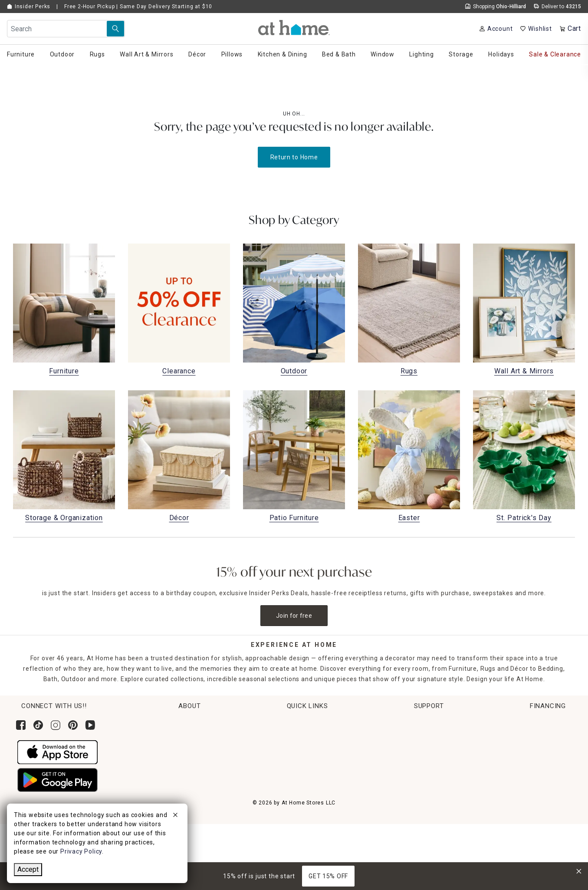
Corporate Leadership (165, 738)
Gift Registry (258, 803)
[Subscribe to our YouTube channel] (90, 725)
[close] (175, 816)
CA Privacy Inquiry (414, 835)
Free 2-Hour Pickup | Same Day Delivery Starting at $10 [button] (138, 6)
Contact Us (403, 738)
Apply (495, 768)
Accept (28, 869)
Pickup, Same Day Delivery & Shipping (296, 738)
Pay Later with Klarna (519, 800)
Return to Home (294, 157)
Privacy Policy (408, 851)
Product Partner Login (420, 755)
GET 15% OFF (328, 876)
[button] (294, 27)
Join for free (294, 615)
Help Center (405, 722)
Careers (144, 771)
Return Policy (259, 755)
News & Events (154, 755)
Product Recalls (410, 803)
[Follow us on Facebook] (21, 725)
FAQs (394, 787)
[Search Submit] (115, 28)
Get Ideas (253, 771)
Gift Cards (254, 787)
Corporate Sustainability (169, 722)
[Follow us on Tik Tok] (38, 725)
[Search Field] (66, 28)
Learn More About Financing (529, 784)
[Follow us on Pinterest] (73, 725)
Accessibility (406, 771)
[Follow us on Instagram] (55, 725)
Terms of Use (407, 819)
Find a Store (150, 787)
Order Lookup (259, 722)
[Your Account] (496, 28)
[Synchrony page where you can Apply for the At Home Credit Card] (507, 736)
